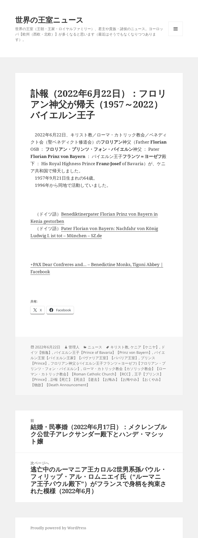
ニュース (95, 347)
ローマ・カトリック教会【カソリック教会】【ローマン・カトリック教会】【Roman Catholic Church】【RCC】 (98, 371)
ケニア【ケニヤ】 (144, 347)
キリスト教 (119, 347)
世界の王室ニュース (49, 20)
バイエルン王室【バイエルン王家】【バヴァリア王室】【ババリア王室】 (97, 355)
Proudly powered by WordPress (58, 527)
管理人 (74, 347)
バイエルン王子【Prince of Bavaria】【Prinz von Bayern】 (103, 352)
